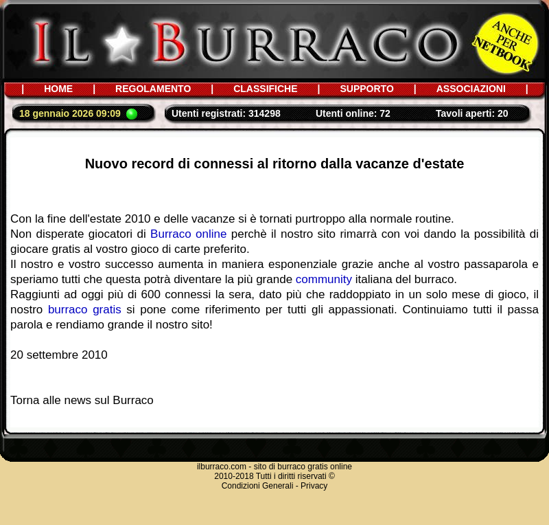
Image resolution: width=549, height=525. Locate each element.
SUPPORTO (366, 88)
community (324, 279)
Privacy (314, 486)
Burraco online (188, 234)
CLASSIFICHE (265, 88)
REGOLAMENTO (153, 88)
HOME (58, 88)
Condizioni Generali (258, 486)
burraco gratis (84, 309)
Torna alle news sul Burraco (82, 400)
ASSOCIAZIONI (471, 88)
